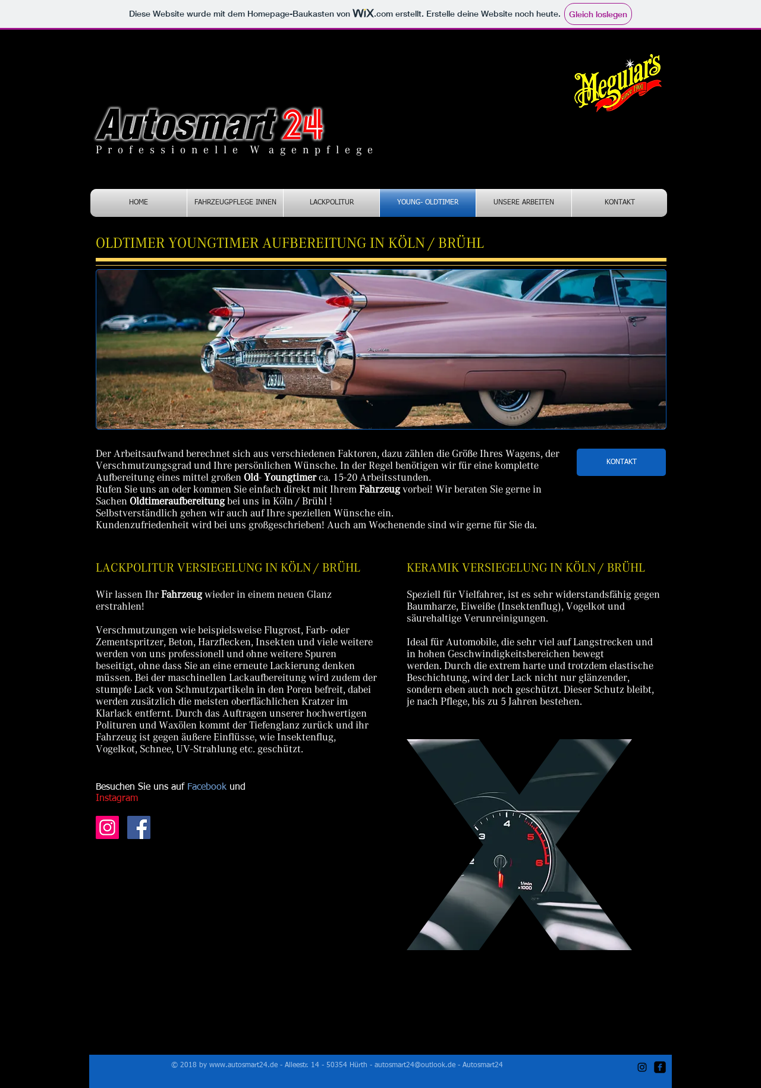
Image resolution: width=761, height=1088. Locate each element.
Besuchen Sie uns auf (141, 787)
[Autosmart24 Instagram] (107, 827)
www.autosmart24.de (243, 1065)
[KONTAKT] (621, 462)
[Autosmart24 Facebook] (138, 827)
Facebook (208, 787)
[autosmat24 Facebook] (660, 1067)
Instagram (117, 798)
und (237, 787)
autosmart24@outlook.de (415, 1065)
